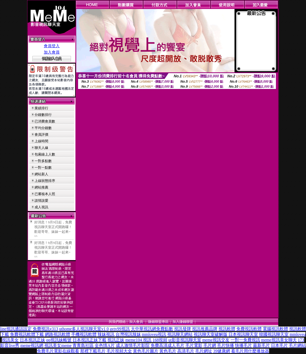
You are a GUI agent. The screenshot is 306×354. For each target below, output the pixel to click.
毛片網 (209, 345)
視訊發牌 (182, 329)
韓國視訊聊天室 (274, 334)
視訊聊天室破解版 (210, 334)
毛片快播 (225, 345)
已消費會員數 (45, 121)
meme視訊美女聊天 (279, 340)
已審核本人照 (45, 194)
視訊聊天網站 (180, 334)
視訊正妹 (115, 340)
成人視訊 (41, 207)
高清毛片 (185, 351)
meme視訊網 (31, 345)
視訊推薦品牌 (204, 329)
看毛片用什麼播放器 (250, 351)
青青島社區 (83, 345)
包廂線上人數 (45, 154)
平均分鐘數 (43, 128)
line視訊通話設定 (16, 329)
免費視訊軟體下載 (27, 334)
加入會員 (52, 52)
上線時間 (41, 141)
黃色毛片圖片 (145, 351)
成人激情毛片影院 (133, 345)
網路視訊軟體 (57, 334)
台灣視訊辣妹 (128, 334)
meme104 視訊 (138, 340)
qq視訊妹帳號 (58, 340)
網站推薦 (41, 187)
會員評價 (41, 134)
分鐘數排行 (43, 115)
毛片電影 (193, 345)
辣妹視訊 (106, 334)
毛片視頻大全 (119, 351)
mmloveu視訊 (154, 334)
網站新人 (41, 174)
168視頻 (159, 340)
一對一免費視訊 (245, 340)
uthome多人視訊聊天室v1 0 (84, 329)
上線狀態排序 (45, 181)
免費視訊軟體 (249, 329)
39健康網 (221, 351)
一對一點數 (43, 167)
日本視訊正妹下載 (89, 340)
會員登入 (52, 46)
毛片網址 (203, 351)
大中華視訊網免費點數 (152, 329)
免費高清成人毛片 (167, 345)
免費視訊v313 (45, 329)
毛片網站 (297, 345)
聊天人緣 (41, 148)
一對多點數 (43, 161)
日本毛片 (279, 345)
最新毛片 (261, 345)
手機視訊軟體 (84, 334)
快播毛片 (243, 345)
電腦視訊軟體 (275, 329)
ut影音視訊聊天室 (184, 340)
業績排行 (41, 108)
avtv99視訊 (120, 329)
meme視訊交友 (216, 340)
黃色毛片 (167, 351)
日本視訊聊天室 (243, 334)
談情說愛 (41, 200)
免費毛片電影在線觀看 (58, 351)
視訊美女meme (57, 345)
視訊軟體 (226, 329)
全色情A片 (105, 345)
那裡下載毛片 (93, 351)
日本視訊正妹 (32, 340)
